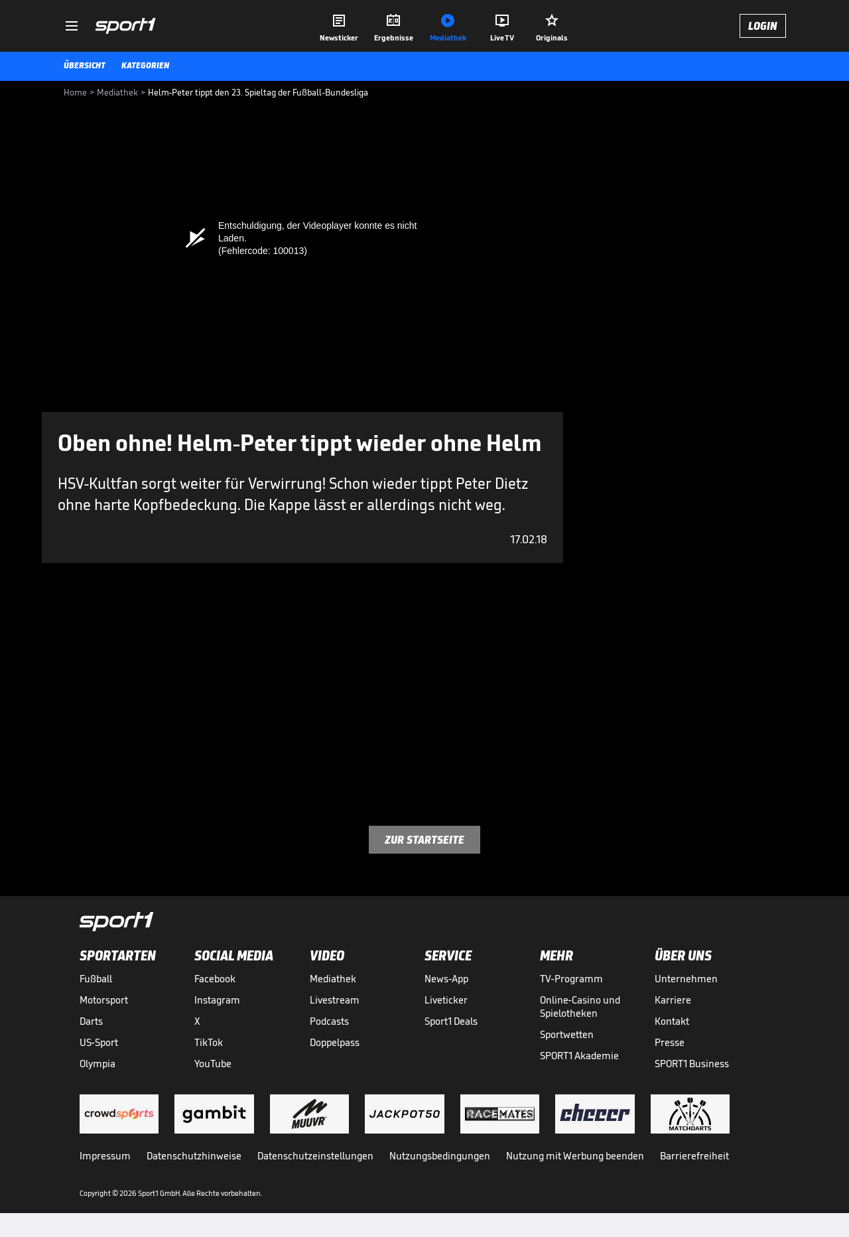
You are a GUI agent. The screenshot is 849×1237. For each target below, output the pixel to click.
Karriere (673, 1000)
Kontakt (672, 1021)
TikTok (208, 1042)
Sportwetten (567, 1034)
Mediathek (333, 978)
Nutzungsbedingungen (439, 1155)
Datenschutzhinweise (194, 1155)
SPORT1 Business (692, 1063)
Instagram (217, 1000)
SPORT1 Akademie (579, 1055)
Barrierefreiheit (694, 1155)
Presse (670, 1042)
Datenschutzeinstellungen (315, 1155)
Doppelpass (334, 1042)
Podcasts (329, 1021)
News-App (446, 978)
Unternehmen (686, 978)
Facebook (214, 978)
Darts (91, 1021)
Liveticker (446, 1000)
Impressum (105, 1155)
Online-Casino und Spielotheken (580, 1006)
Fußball (96, 978)
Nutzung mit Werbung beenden (575, 1155)
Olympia (97, 1063)
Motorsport (104, 1000)
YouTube (212, 1063)
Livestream (334, 1000)
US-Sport (99, 1042)
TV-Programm (571, 978)
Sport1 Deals (451, 1021)
